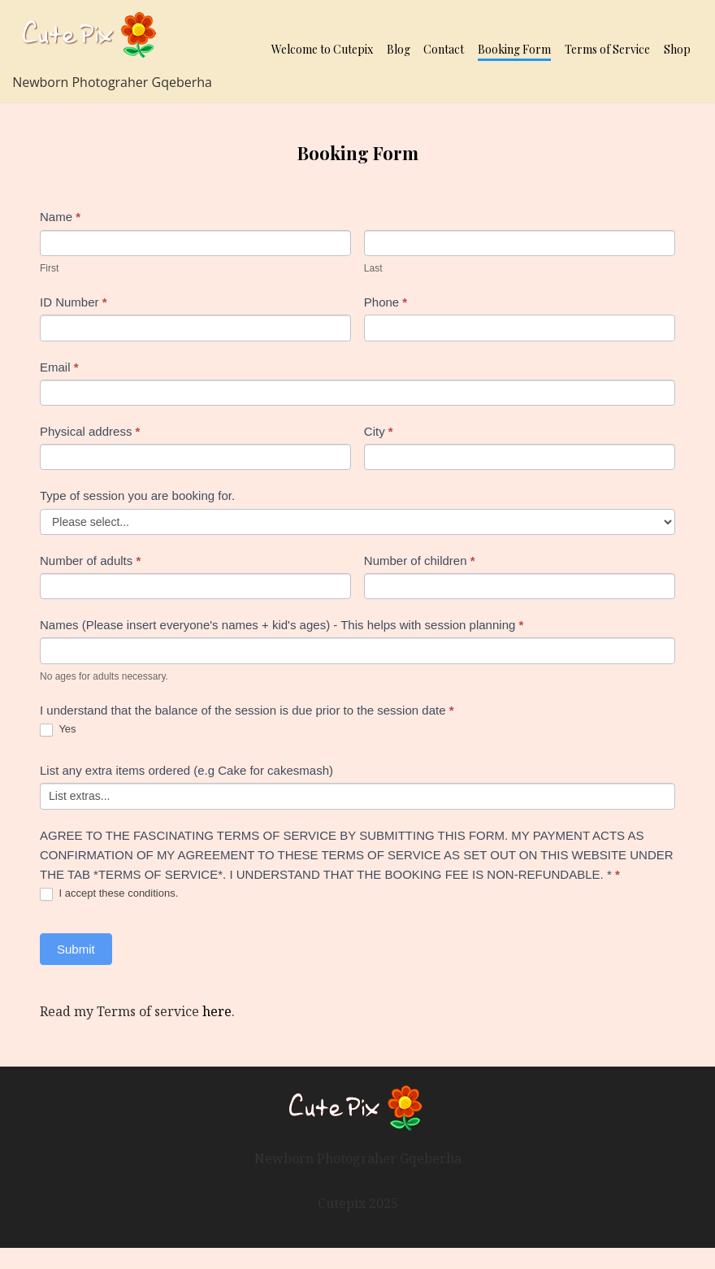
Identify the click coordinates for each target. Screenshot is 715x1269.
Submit (76, 949)
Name (60, 217)
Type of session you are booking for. (137, 495)
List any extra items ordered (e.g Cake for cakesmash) (186, 770)
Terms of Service (607, 49)
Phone (385, 302)
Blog (398, 49)
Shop (677, 49)
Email (59, 367)
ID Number (73, 302)
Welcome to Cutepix (322, 49)
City (378, 431)
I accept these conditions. (109, 894)
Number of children (419, 560)
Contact (443, 49)
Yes (58, 730)
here (217, 1011)
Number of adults (90, 560)
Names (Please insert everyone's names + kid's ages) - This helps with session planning (281, 625)
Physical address (90, 431)
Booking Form (514, 49)
